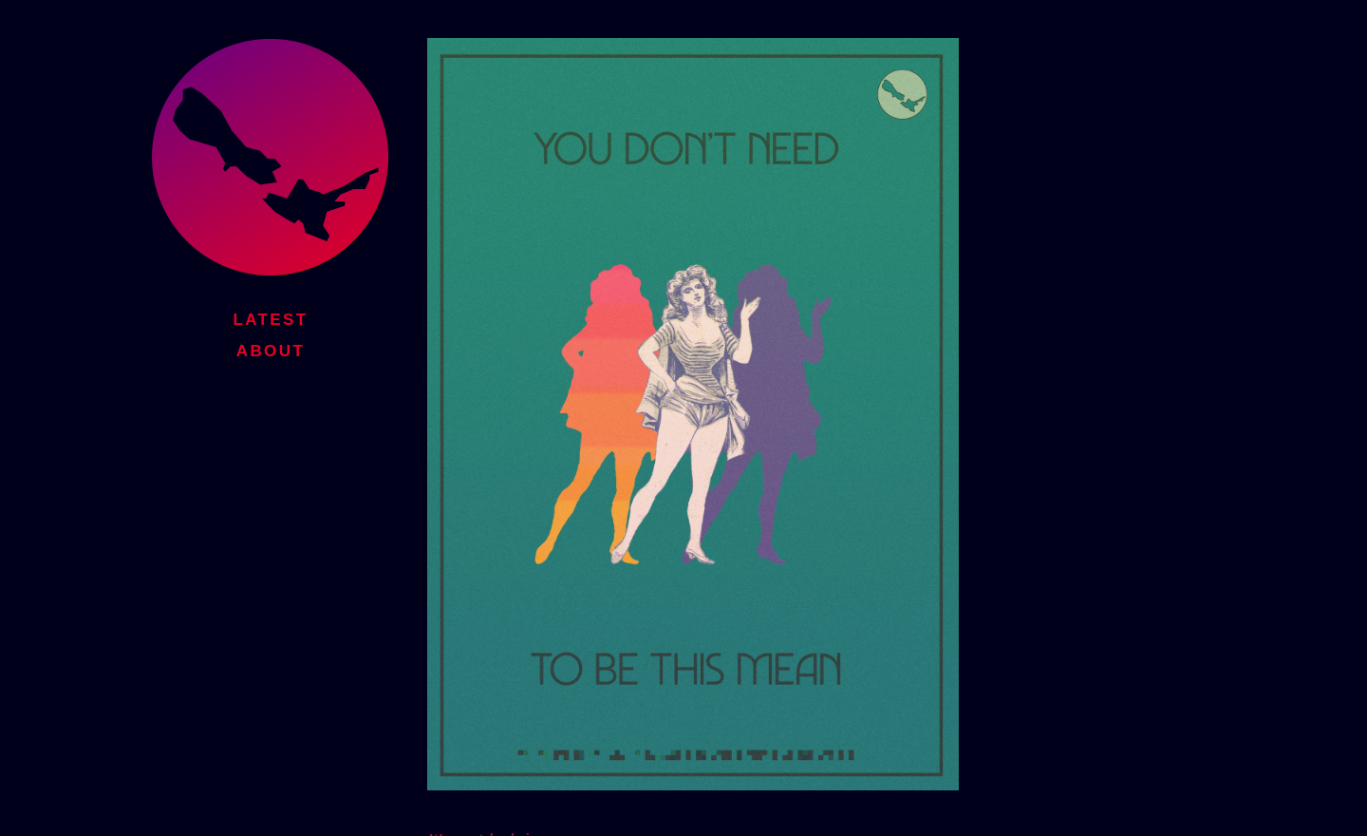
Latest (270, 317)
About (270, 348)
